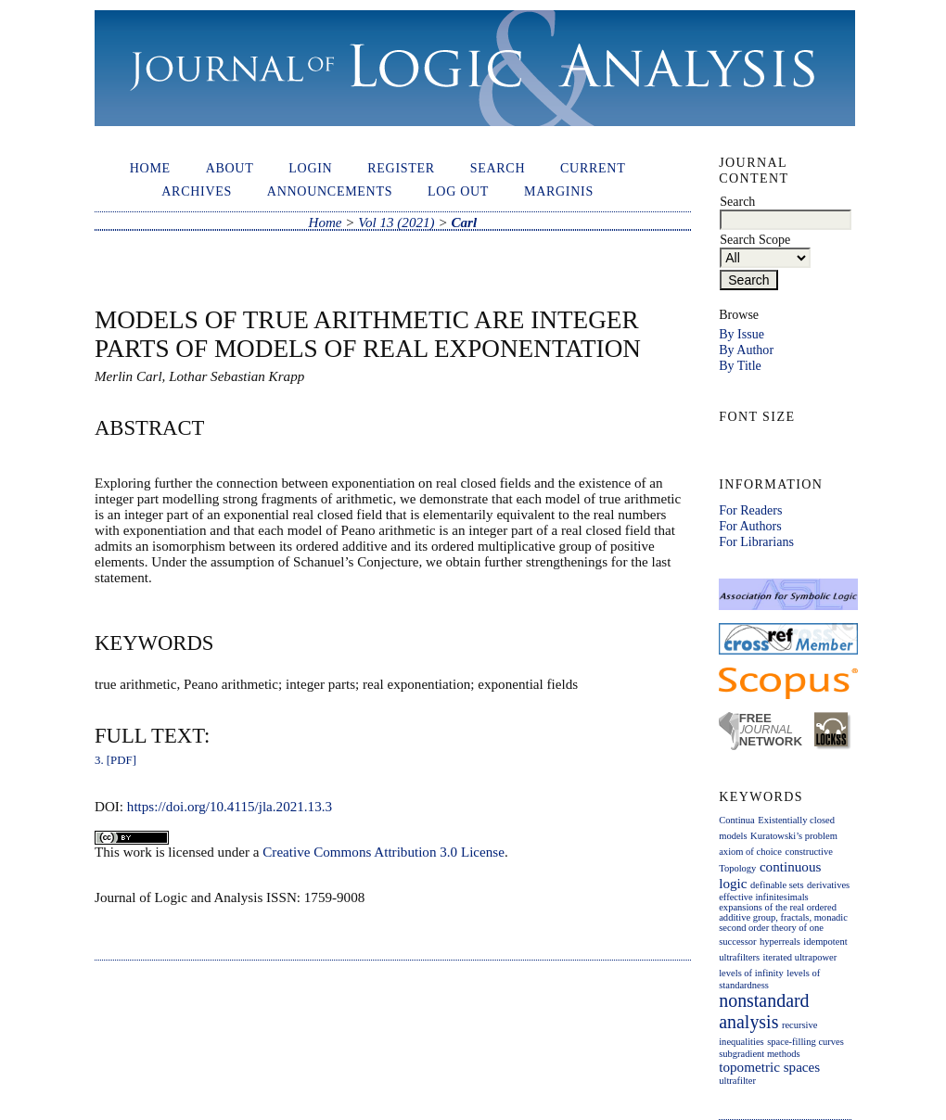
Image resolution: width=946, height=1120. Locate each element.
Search (498, 167)
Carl (464, 222)
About (230, 167)
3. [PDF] (115, 760)
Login (310, 167)
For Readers (750, 510)
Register (401, 167)
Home (150, 167)
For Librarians (756, 541)
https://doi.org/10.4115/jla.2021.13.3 (229, 806)
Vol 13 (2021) (396, 222)
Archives (196, 191)
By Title (740, 365)
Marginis (559, 191)
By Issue (741, 333)
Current (592, 167)
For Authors (750, 525)
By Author (746, 349)
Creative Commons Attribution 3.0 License (383, 852)
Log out (458, 191)
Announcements (329, 191)
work (137, 852)
